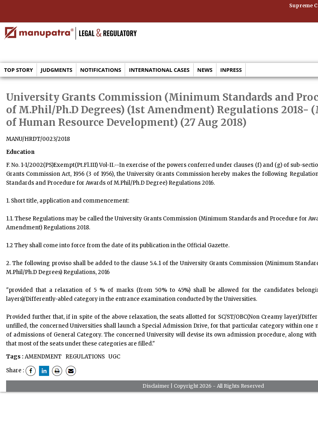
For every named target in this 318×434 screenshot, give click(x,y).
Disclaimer (156, 386)
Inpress (231, 69)
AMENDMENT (43, 356)
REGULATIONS (84, 356)
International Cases (159, 69)
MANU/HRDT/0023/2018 (38, 139)
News (205, 69)
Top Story (18, 69)
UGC (113, 356)
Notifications (100, 69)
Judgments (56, 69)
